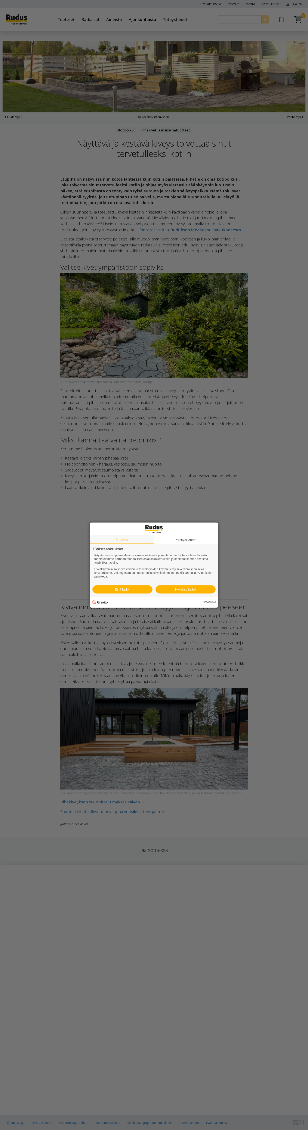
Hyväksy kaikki (185, 589)
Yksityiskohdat (186, 539)
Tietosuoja (209, 602)
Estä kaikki (122, 589)
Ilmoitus (122, 539)
